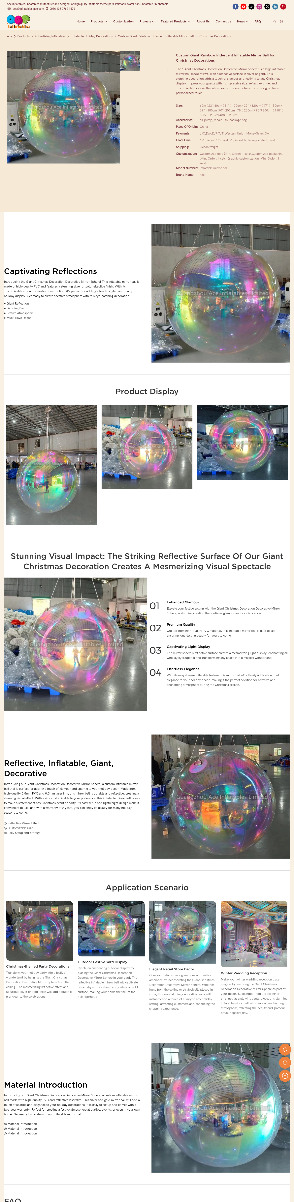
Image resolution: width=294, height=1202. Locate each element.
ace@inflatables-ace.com (26, 8)
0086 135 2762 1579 (60, 8)
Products (23, 36)
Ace (9, 36)
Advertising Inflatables (50, 36)
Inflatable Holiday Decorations (92, 36)
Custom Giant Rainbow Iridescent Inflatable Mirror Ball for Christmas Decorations (174, 36)
